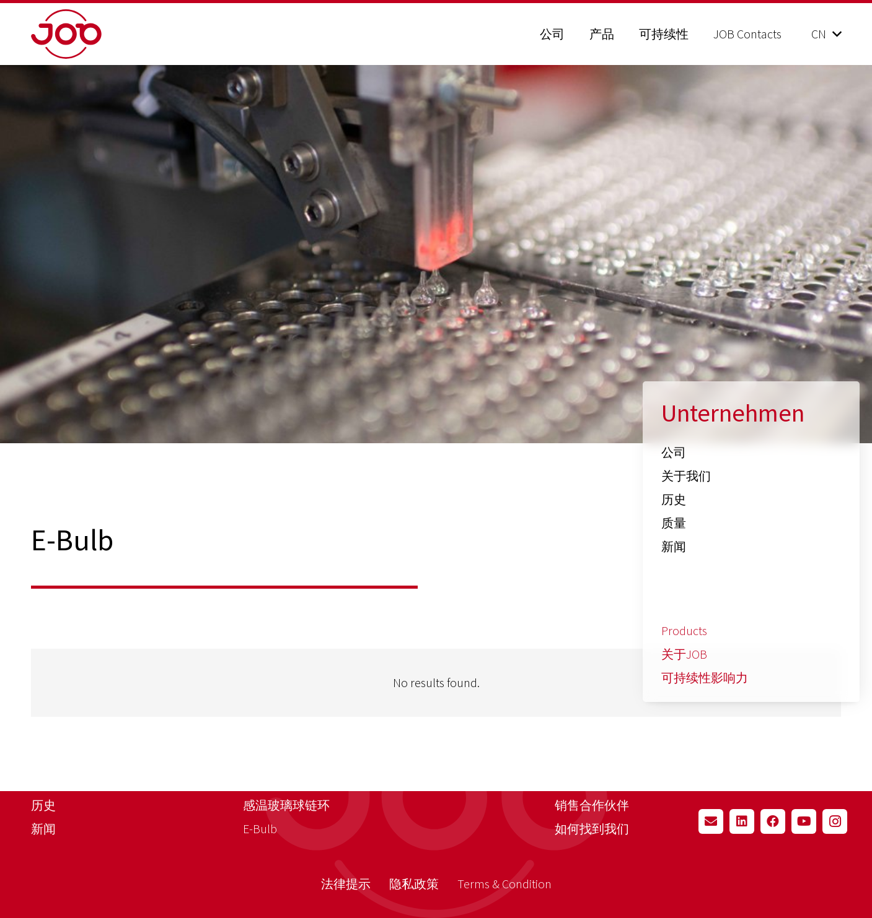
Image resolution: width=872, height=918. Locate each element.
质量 (673, 522)
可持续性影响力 (704, 677)
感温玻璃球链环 (286, 805)
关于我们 (686, 475)
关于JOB (684, 654)
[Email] (710, 821)
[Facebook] (772, 821)
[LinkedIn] (741, 821)
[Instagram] (834, 821)
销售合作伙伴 (592, 805)
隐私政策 (414, 883)
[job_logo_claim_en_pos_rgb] (97, 34)
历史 (673, 499)
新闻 (673, 546)
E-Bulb (260, 828)
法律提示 (346, 883)
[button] (826, 34)
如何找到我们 (592, 828)
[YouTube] (803, 821)
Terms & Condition (504, 883)
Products (684, 630)
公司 (673, 452)
